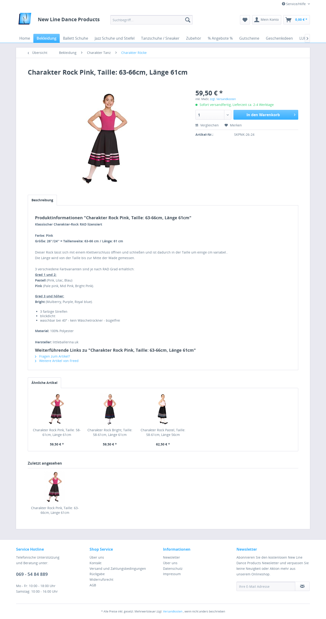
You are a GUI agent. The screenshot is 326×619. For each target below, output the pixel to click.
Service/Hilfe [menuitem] (294, 4)
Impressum (172, 574)
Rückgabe (97, 574)
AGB (93, 585)
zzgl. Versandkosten (223, 99)
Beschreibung (42, 200)
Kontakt (95, 563)
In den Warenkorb (270, 114)
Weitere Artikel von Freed (57, 360)
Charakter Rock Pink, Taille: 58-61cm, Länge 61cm (57, 432)
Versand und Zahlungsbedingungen (118, 568)
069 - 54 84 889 (32, 574)
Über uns (97, 557)
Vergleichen (207, 125)
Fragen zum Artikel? (52, 356)
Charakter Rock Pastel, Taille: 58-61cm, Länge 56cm (163, 432)
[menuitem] (151, 19)
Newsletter (171, 557)
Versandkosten (172, 611)
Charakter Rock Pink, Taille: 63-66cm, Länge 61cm (55, 510)
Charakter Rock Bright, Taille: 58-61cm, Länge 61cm (109, 432)
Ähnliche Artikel (44, 382)
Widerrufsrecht (101, 579)
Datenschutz (173, 568)
